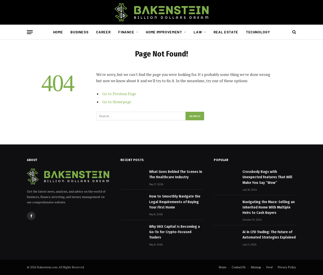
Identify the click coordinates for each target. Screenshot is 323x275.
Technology (258, 32)
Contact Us (239, 267)
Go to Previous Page (119, 93)
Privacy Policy (287, 267)
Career (103, 32)
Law (198, 32)
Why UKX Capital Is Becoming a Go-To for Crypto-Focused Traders (174, 232)
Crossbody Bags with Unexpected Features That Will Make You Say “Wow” (267, 177)
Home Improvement (164, 32)
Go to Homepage (116, 101)
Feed (269, 267)
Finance (126, 32)
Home (58, 32)
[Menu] (30, 32)
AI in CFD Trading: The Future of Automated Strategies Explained (269, 235)
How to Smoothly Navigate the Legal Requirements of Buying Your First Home (174, 202)
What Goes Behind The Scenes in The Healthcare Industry (175, 174)
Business (79, 32)
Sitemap (256, 267)
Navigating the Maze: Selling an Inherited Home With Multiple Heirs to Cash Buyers (268, 207)
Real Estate (226, 32)
